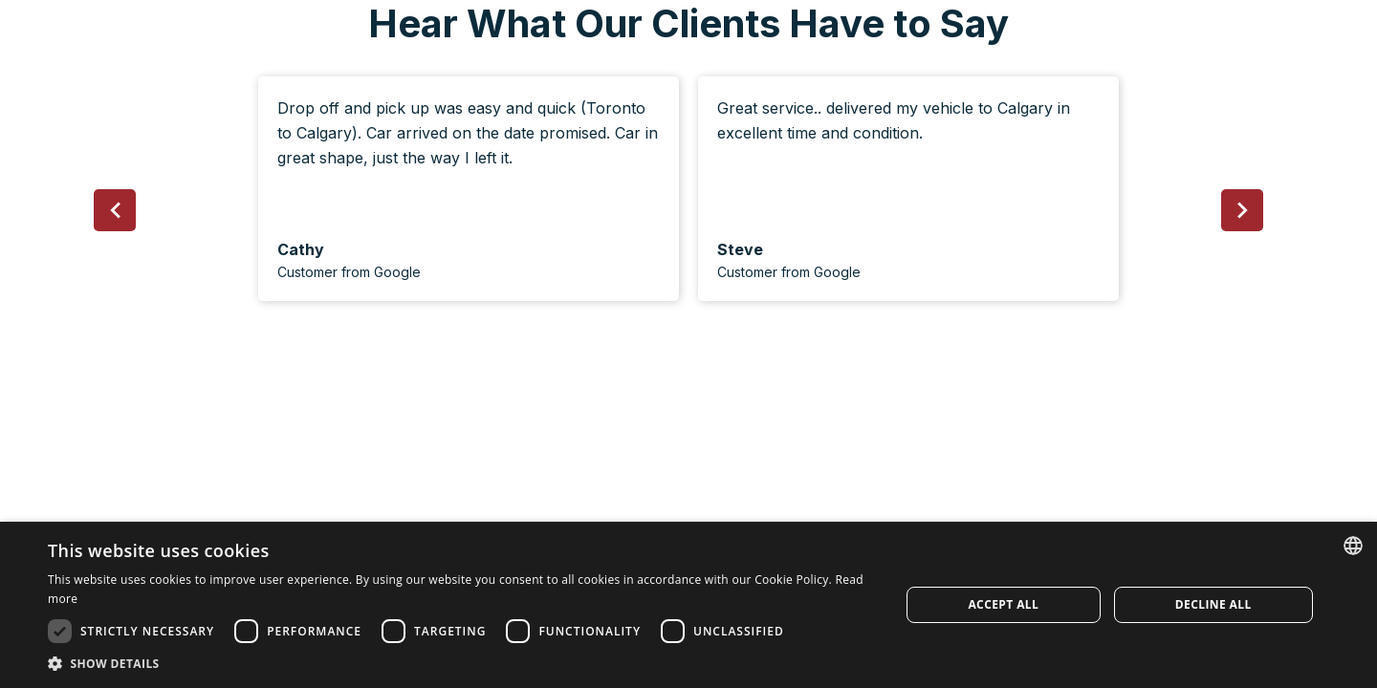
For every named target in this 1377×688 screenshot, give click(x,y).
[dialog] (688, 605)
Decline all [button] (1213, 604)
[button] (114, 210)
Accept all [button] (1003, 604)
